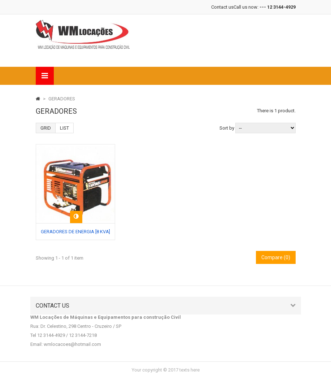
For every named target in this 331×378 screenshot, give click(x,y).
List (64, 128)
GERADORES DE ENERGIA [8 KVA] (75, 231)
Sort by (226, 128)
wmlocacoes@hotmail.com (72, 344)
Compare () (275, 257)
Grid (45, 128)
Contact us (222, 7)
